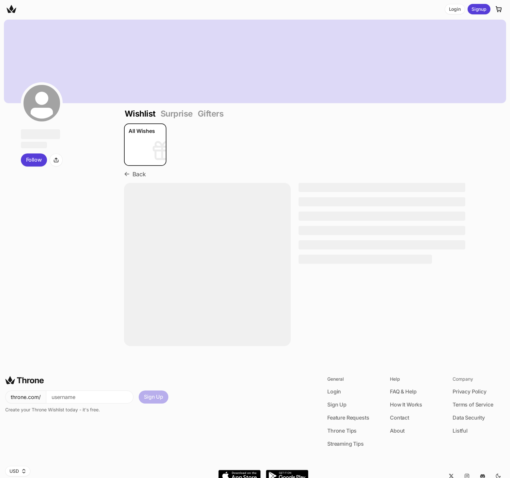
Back (135, 174)
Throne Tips (342, 430)
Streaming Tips (345, 443)
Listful (460, 430)
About (397, 430)
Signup (479, 9)
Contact (399, 417)
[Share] (56, 160)
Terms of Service (473, 404)
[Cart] (498, 9)
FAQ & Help (403, 391)
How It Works (406, 404)
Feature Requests (348, 417)
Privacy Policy (470, 391)
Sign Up (153, 396)
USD (17, 471)
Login (455, 9)
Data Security (469, 417)
